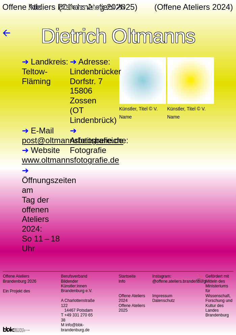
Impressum (162, 295)
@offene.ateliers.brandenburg (179, 281)
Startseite (127, 276)
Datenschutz (163, 300)
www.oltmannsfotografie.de (70, 159)
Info (122, 281)
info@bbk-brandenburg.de (75, 327)
